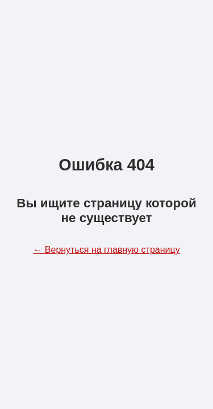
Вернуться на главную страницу (106, 249)
